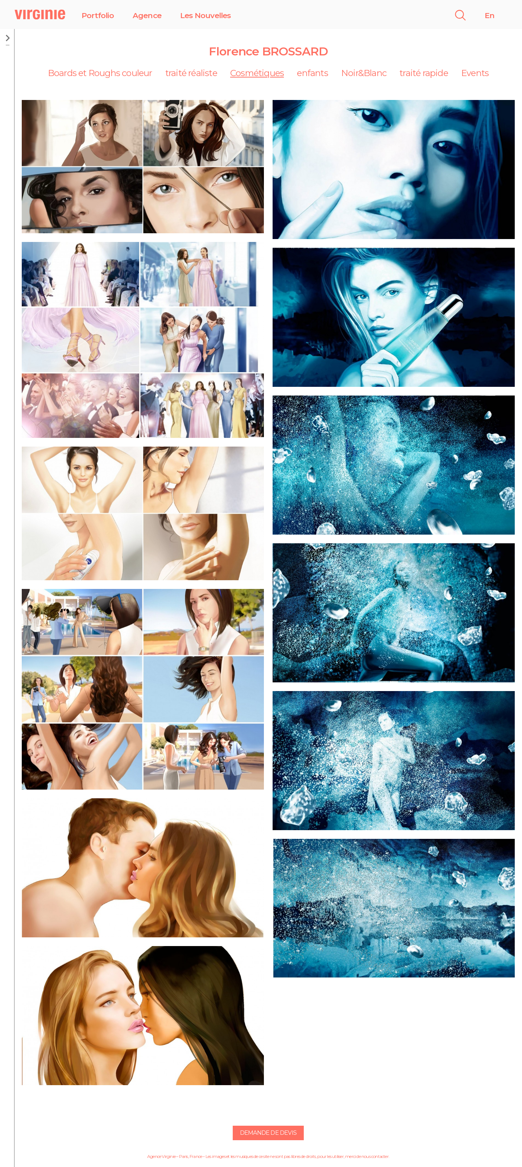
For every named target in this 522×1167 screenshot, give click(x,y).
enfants (312, 73)
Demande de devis (268, 1132)
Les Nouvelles (205, 15)
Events (475, 73)
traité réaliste (191, 73)
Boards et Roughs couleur (100, 73)
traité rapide (423, 73)
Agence (147, 15)
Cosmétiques (257, 73)
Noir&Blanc (363, 73)
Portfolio (98, 15)
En (489, 15)
